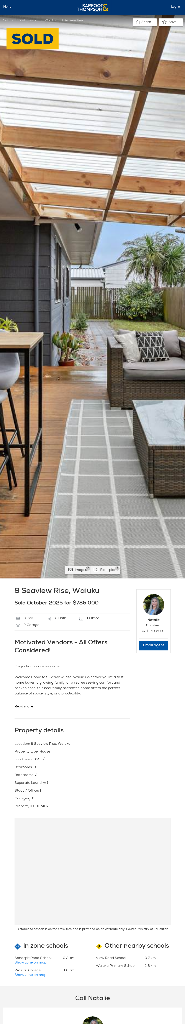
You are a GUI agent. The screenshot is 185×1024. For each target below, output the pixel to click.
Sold (6, 20)
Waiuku (50, 20)
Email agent (153, 645)
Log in (175, 6)
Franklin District (27, 20)
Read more (24, 707)
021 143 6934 (153, 631)
